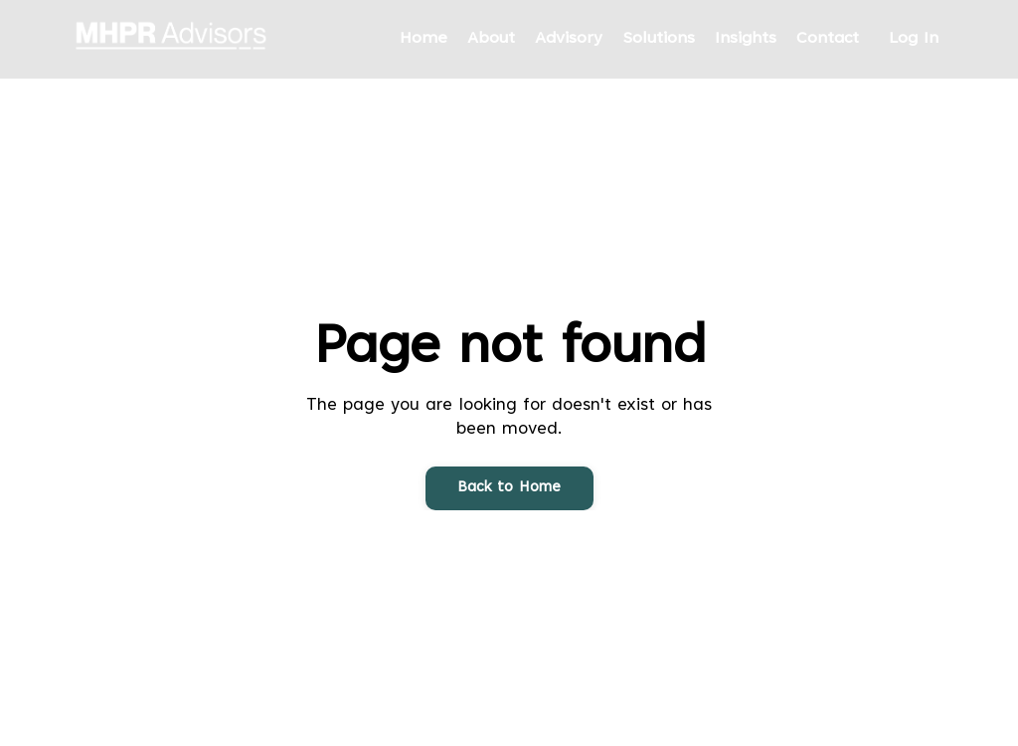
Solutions (658, 39)
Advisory (568, 39)
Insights (745, 39)
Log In (913, 39)
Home (423, 39)
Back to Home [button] (509, 487)
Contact (827, 39)
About (491, 39)
